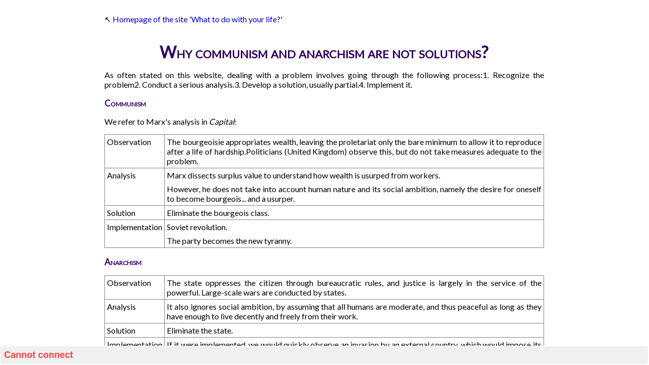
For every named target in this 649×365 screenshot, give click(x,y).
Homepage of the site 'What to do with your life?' (197, 19)
